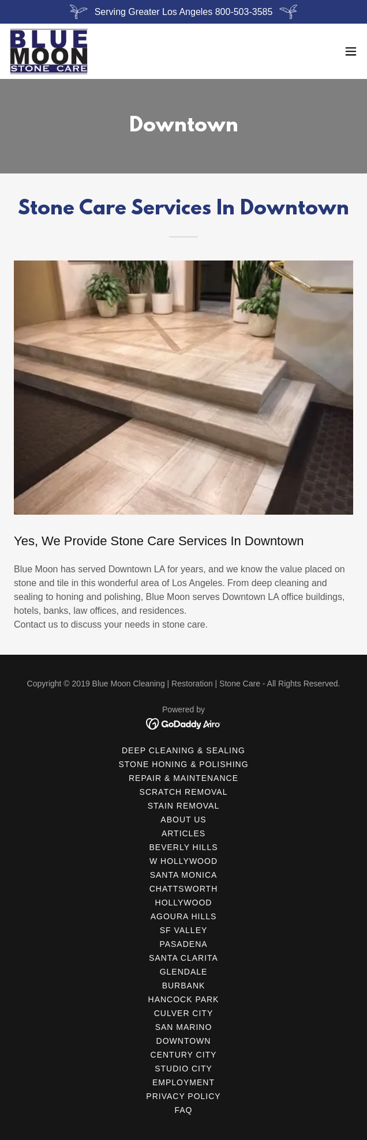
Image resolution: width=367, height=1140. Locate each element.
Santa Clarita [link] (183, 957)
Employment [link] (183, 1082)
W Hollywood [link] (183, 861)
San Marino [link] (183, 1027)
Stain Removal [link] (183, 805)
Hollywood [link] (183, 902)
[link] (49, 51)
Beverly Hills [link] (183, 847)
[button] (350, 51)
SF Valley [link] (184, 930)
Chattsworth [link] (183, 888)
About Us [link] (183, 819)
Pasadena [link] (183, 944)
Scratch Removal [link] (184, 792)
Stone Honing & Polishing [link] (183, 764)
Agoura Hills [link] (184, 916)
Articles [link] (183, 833)
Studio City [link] (183, 1068)
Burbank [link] (183, 985)
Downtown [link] (183, 1040)
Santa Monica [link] (184, 874)
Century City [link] (184, 1054)
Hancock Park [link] (183, 999)
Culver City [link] (183, 1013)
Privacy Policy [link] (183, 1096)
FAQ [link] (184, 1110)
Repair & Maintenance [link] (183, 778)
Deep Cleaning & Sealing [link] (183, 750)
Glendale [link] (184, 971)
